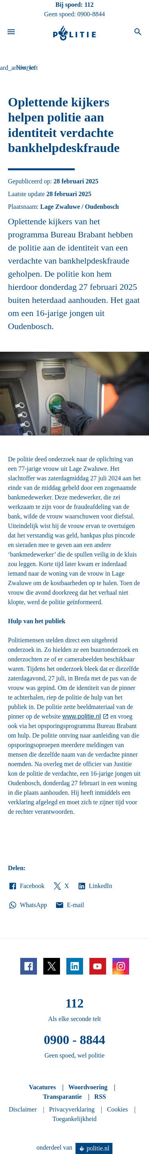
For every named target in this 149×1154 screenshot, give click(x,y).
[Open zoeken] (138, 33)
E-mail (69, 905)
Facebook (26, 886)
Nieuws (25, 67)
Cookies (117, 1109)
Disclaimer (23, 1109)
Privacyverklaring (72, 1109)
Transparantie (62, 1096)
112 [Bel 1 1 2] (88, 4)
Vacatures (42, 1087)
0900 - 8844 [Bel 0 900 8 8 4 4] (74, 1040)
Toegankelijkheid (74, 1118)
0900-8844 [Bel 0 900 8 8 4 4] (91, 14)
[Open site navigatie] (11, 33)
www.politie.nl (81, 716)
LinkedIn (94, 886)
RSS (100, 1096)
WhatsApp (27, 905)
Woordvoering (88, 1087)
